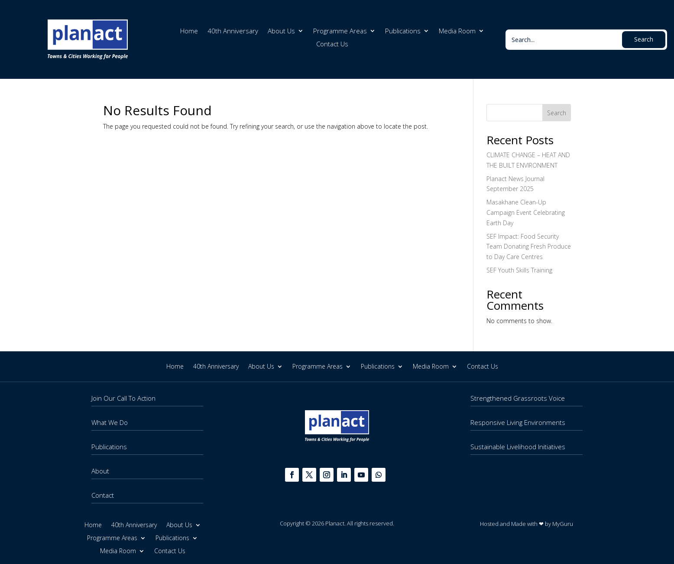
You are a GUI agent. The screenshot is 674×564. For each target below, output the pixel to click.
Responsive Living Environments (517, 422)
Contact (102, 495)
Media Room (457, 31)
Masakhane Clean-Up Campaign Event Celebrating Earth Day (525, 212)
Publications (403, 31)
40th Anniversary (232, 31)
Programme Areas (340, 31)
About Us (281, 31)
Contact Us (332, 44)
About (100, 471)
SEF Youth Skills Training (519, 270)
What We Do (109, 422)
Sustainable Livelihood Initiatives (517, 446)
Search (556, 113)
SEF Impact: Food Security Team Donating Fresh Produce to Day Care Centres (528, 246)
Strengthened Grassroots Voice (517, 398)
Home (189, 31)
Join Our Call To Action (123, 398)
